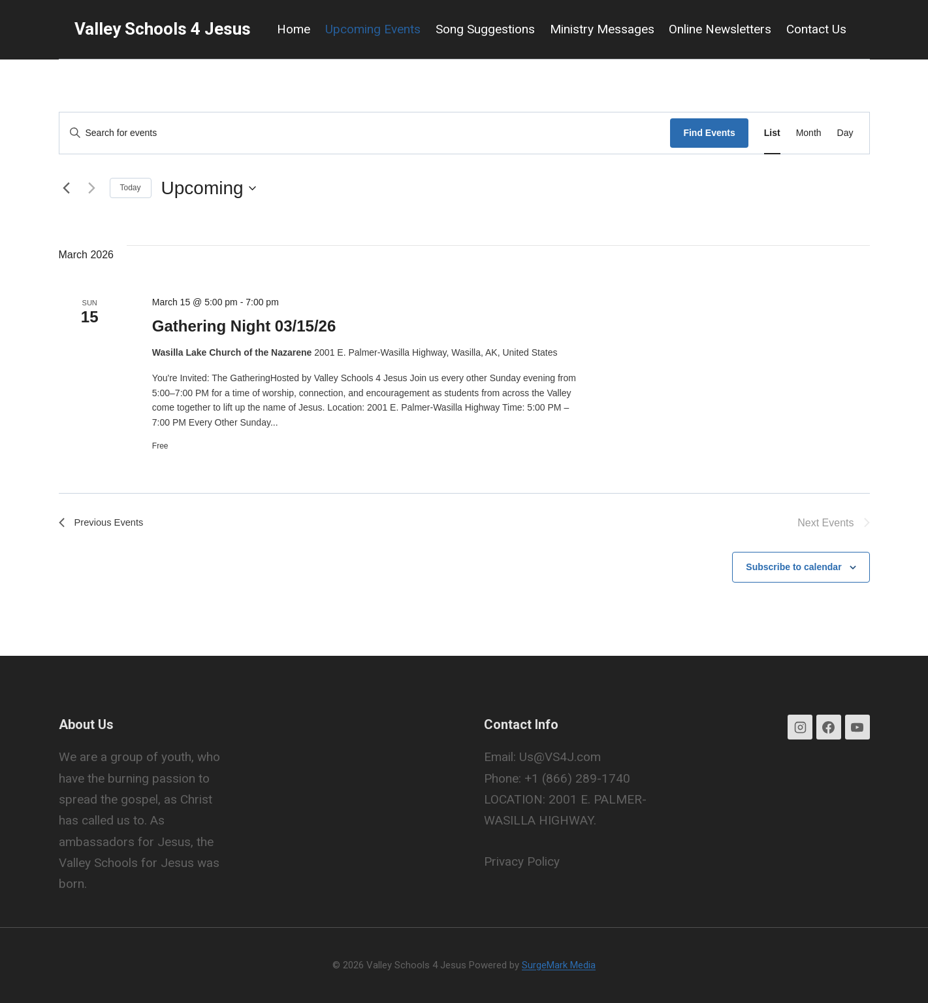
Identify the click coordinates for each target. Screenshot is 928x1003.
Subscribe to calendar (793, 567)
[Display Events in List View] (772, 133)
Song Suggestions (485, 29)
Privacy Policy (522, 861)
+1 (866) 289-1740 (577, 778)
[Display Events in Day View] (845, 133)
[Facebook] (828, 727)
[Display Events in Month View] (809, 133)
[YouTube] (857, 727)
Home (293, 29)
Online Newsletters (720, 29)
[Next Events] (92, 188)
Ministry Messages (602, 29)
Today (130, 187)
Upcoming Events (373, 29)
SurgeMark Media (559, 965)
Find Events (709, 133)
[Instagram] (800, 727)
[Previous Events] (66, 188)
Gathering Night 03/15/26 (244, 326)
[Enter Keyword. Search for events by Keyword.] (365, 133)
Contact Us (816, 29)
